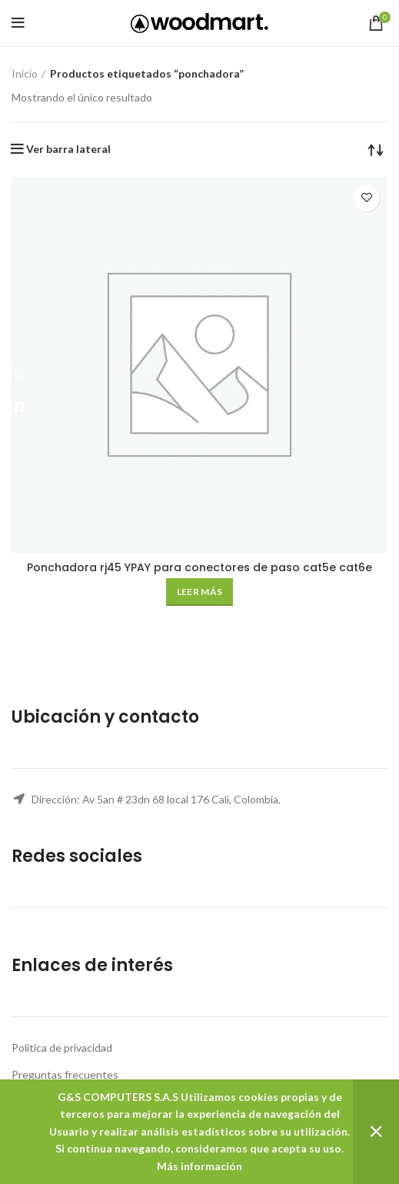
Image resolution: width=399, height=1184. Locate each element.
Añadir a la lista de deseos (366, 198)
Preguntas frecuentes (65, 1074)
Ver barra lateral (68, 149)
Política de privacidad (62, 1047)
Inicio (25, 73)
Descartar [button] (376, 1131)
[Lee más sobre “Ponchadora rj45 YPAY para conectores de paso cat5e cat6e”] (199, 592)
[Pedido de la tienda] (375, 149)
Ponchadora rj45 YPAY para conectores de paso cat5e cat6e (199, 567)
